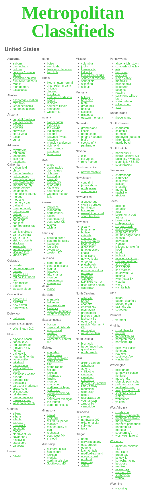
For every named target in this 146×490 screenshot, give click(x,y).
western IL (54, 111)
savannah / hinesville (20, 438)
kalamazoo (54, 375)
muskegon (54, 384)
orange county (22, 208)
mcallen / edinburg (127, 258)
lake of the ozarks (92, 75)
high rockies (20, 282)
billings (85, 97)
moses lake (122, 378)
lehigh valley (123, 78)
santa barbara (22, 234)
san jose (18, 222)
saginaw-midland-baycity (58, 395)
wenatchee (122, 399)
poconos (120, 89)
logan (118, 297)
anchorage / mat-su (25, 100)
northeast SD (123, 153)
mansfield (87, 389)
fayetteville (20, 150)
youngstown (89, 400)
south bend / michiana (55, 150)
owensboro (54, 249)
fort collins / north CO (24, 279)
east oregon (89, 444)
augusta (18, 422)
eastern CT (20, 299)
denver (17, 271)
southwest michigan (60, 399)
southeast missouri (93, 78)
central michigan (57, 358)
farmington (88, 207)
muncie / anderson (59, 142)
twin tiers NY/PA (91, 282)
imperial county (22, 185)
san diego (19, 220)
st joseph (87, 83)
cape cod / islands (58, 327)
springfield (53, 108)
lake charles (55, 274)
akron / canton (90, 362)
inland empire (21, 188)
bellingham (122, 369)
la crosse (121, 463)
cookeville (121, 180)
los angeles (20, 190)
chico (16, 170)
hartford (18, 302)
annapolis (53, 299)
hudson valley (90, 249)
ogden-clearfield (125, 300)
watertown (87, 287)
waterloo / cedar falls (57, 195)
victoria (120, 281)
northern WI (123, 472)
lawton (85, 416)
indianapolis (55, 130)
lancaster (121, 75)
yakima (120, 401)
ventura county (22, 249)
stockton (18, 243)
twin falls (52, 72)
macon (17, 431)
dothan (17, 69)
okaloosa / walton (24, 374)
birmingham (20, 66)
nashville (121, 192)
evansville (53, 125)
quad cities (54, 185)
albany (17, 413)
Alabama (13, 58)
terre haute (54, 154)
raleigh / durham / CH (92, 326)
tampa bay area (23, 397)
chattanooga (123, 175)
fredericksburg (124, 336)
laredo (119, 252)
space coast (20, 388)
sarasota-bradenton (25, 385)
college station (124, 223)
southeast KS (55, 218)
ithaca (85, 252)
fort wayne (54, 128)
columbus (19, 428)
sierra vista (20, 133)
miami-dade (20, 365)
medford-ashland (92, 453)
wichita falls (122, 287)
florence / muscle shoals (24, 74)
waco (118, 284)
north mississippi (58, 460)
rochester (53, 432)
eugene (86, 447)
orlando (17, 376)
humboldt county (23, 182)
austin (119, 211)
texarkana (19, 161)
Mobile (17, 83)
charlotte (86, 304)
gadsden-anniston (24, 78)
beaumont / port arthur (125, 216)
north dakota (89, 352)
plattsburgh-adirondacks (89, 266)
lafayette (52, 271)
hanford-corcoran (24, 179)
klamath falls (89, 450)
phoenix (18, 125)
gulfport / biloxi (56, 448)
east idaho (54, 66)
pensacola (19, 382)
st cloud (52, 438)
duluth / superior (57, 421)
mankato (52, 423)
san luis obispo (22, 231)
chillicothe (87, 371)
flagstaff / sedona (24, 119)
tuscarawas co (90, 397)
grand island (89, 128)
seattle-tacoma (125, 387)
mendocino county (24, 193)
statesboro (19, 442)
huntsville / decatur (25, 81)
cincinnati (87, 374)
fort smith (19, 153)
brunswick (19, 425)
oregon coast (89, 456)
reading (120, 92)
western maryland (58, 314)
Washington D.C (23, 328)
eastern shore (56, 305)
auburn (17, 63)
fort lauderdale (22, 344)
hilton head (122, 139)
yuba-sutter (20, 255)
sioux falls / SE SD (127, 161)
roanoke (120, 353)
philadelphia (123, 83)
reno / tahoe (89, 161)
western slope (22, 288)
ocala (16, 371)
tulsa (84, 428)
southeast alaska (24, 108)
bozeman (87, 100)
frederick (52, 308)
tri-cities (120, 195)
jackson (52, 372)
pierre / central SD (127, 155)
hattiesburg (54, 451)
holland (52, 369)
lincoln (85, 130)
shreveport (54, 283)
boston (51, 324)
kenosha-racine (125, 460)
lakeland (18, 362)
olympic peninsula (127, 381)
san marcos (123, 270)
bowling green (56, 237)
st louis (85, 86)
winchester (122, 359)
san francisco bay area (24, 227)
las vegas (87, 158)
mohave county (23, 122)
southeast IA (55, 190)
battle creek (54, 355)
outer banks (88, 321)
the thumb (53, 401)
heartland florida (23, 356)
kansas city (88, 69)
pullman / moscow (127, 384)
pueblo (17, 285)
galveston (121, 240)
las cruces (87, 210)
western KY (54, 252)
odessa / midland (126, 261)
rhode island (123, 117)
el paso (120, 237)
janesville (121, 457)
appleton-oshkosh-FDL (127, 447)
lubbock (120, 255)
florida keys (20, 341)
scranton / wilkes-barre (126, 97)
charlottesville (124, 330)
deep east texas (125, 232)
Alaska (12, 95)
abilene (120, 205)
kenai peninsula (23, 106)
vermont (120, 319)
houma (51, 268)
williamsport (123, 104)
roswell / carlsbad (92, 213)
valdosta (18, 445)
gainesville (19, 353)
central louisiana (57, 265)
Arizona (12, 114)
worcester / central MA (59, 340)
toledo (85, 394)
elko (83, 155)
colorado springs (23, 268)
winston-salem (90, 333)
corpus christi (124, 226)
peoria (51, 100)
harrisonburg (123, 341)
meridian (52, 457)
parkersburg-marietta (123, 428)
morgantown (123, 421)
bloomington (55, 122)
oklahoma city (90, 422)
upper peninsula (57, 404)
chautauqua (88, 238)
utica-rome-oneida (93, 284)
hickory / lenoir (90, 315)
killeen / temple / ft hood (127, 248)
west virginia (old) (126, 435)
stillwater (86, 425)
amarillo (120, 208)
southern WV (123, 432)
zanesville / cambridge (88, 405)
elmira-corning (90, 241)
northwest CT (21, 307)
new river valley (125, 347)
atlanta (17, 419)
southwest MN (56, 435)
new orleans (55, 280)
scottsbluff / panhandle (88, 144)
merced (17, 196)
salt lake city (123, 306)
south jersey (89, 191)
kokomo (52, 133)
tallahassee (20, 394)
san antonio (123, 267)
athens (17, 416)
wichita (51, 227)
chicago (52, 88)
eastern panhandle (127, 415)
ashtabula (87, 365)
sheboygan (122, 475)
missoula (87, 114)
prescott (18, 128)
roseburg (87, 462)
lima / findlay (89, 386)
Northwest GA (22, 434)
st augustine (20, 391)
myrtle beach (123, 142)
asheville (86, 298)
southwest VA (124, 356)
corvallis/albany (91, 441)
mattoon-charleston (59, 97)
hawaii (17, 456)
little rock (18, 158)
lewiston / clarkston (59, 69)
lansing (51, 378)
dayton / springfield (93, 383)
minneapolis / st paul (57, 428)
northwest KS (55, 212)
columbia (87, 63)
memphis (121, 189)
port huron (53, 390)
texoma (120, 275)
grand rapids (55, 366)
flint (49, 364)
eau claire (121, 451)
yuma (16, 139)
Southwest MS (56, 463)
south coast (54, 330)
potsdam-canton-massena (92, 272)
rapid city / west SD (127, 158)
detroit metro (55, 361)
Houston (120, 243)
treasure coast (22, 400)
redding (17, 214)
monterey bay (21, 202)
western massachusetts (57, 335)
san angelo (122, 264)
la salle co (53, 94)
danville (120, 333)
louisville (52, 246)
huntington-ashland (127, 418)
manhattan (54, 210)
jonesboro (19, 155)
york (118, 107)
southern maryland (59, 311)
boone (85, 301)
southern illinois (57, 106)
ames (50, 164)
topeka (51, 224)
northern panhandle (128, 423)
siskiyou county (23, 240)
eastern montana (92, 117)
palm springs (21, 211)
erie (117, 69)
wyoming (121, 488)
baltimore (53, 302)
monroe (52, 277)
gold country (21, 176)
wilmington (88, 330)
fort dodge (53, 176)
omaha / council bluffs (91, 138)
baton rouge (55, 262)
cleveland (87, 377)
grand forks (88, 349)
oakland (18, 205)
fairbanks (19, 103)
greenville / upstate (127, 136)
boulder (17, 265)
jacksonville (20, 359)
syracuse (87, 279)
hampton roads (125, 339)
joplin (84, 66)
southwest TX (124, 272)
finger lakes (88, 244)
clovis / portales (91, 204)
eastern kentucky (58, 240)
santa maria (20, 237)
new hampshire (91, 172)
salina (51, 215)
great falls (87, 106)
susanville (19, 246)
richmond (53, 145)
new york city (89, 258)
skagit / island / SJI (127, 390)
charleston (122, 128)
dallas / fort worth (126, 229)
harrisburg (122, 72)
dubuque (52, 173)
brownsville (122, 220)
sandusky (87, 391)
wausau (120, 478)
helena (85, 108)
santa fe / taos (90, 216)
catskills (86, 235)
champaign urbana (59, 85)
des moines (54, 170)
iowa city (52, 179)
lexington (53, 243)
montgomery (21, 86)
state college (123, 101)
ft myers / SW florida (21, 349)
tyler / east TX (124, 278)
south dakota (123, 164)
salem (85, 465)
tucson (17, 136)
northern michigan (58, 387)
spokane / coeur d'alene (125, 395)
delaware (19, 318)
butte (84, 103)
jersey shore (89, 185)
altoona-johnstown (127, 63)
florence (120, 133)
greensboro (88, 312)
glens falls (87, 247)
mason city (54, 182)
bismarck (87, 343)
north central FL (23, 368)
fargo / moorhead (92, 346)
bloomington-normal (60, 82)
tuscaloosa (20, 89)
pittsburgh (121, 86)
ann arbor (53, 352)
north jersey (88, 188)
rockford (52, 103)
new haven (20, 305)
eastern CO (20, 274)
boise (50, 63)
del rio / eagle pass (127, 235)
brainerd (52, 418)
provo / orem (123, 303)
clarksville (121, 177)
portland (86, 459)
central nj (87, 182)
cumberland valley (127, 66)
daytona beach (22, 339)
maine (51, 289)
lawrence (53, 207)
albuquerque (89, 201)
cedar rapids (55, 167)
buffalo (85, 232)
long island (88, 255)
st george (121, 309)
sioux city (53, 188)
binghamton (88, 229)
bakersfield (20, 167)
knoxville (120, 186)
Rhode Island (118, 112)
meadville (121, 81)
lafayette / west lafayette (57, 138)
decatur (52, 91)
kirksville (86, 72)
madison (120, 466)
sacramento (20, 217)
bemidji (51, 415)
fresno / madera (23, 173)
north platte (88, 133)
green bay (121, 454)
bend (84, 438)
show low (19, 130)
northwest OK (90, 419)
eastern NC (88, 307)
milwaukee (122, 469)
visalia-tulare (21, 252)
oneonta (86, 261)
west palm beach (24, 403)
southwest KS (56, 221)
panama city (20, 379)
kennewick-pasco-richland (127, 374)
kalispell (86, 111)
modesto (18, 199)
